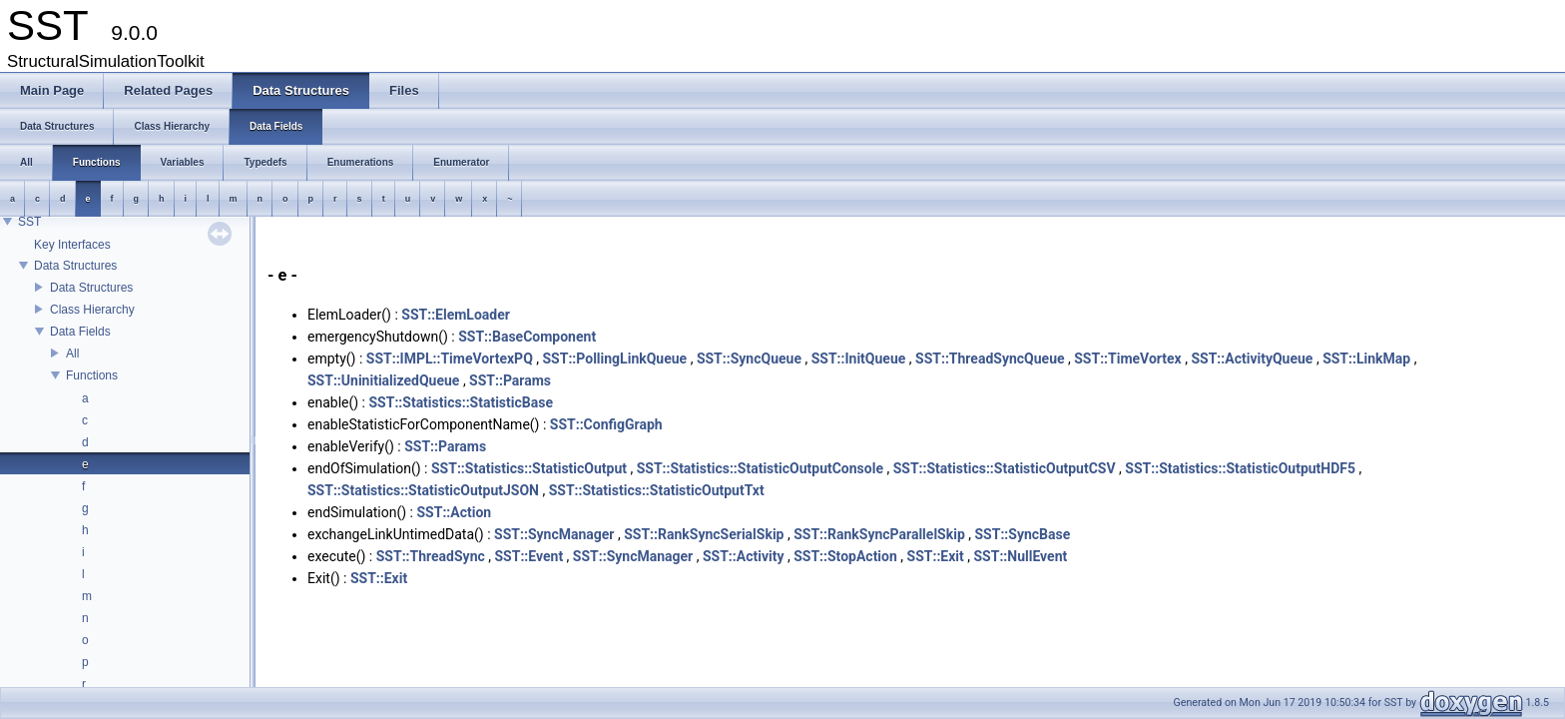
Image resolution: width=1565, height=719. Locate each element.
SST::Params (510, 380)
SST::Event (528, 556)
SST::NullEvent (1020, 556)
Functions (92, 375)
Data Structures (75, 266)
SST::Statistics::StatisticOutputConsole (760, 468)
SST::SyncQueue (749, 358)
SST (29, 222)
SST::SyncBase (1022, 534)
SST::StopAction (845, 556)
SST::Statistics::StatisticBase (460, 402)
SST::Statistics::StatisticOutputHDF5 (1240, 468)
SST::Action (453, 512)
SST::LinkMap (1366, 358)
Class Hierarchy (92, 310)
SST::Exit (935, 556)
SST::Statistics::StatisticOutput (529, 468)
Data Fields (80, 332)
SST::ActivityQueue (1251, 358)
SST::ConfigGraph (606, 424)
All (72, 353)
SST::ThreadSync (430, 556)
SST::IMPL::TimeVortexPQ (449, 358)
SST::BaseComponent (527, 337)
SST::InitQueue (858, 358)
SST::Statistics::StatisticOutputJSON (423, 490)
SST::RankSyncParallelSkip (879, 534)
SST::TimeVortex (1128, 358)
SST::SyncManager (554, 534)
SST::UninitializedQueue (383, 380)
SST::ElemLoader (455, 315)
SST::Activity (743, 556)
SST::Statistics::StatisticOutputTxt (657, 490)
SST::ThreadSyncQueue (990, 358)
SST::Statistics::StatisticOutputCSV (1004, 468)
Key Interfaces (72, 245)
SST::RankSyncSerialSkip (703, 534)
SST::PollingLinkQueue (615, 358)
